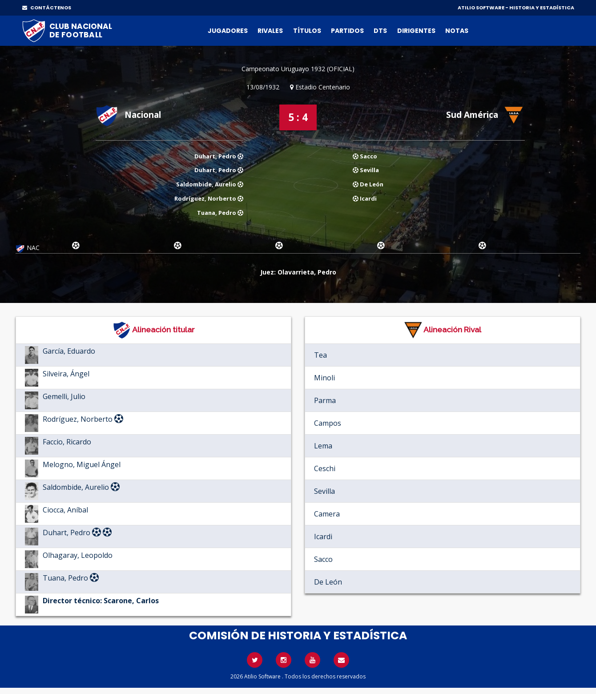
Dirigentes (416, 30)
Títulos (307, 30)
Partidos (347, 30)
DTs (380, 30)
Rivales (270, 30)
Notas (456, 30)
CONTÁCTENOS (46, 7)
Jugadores (228, 30)
